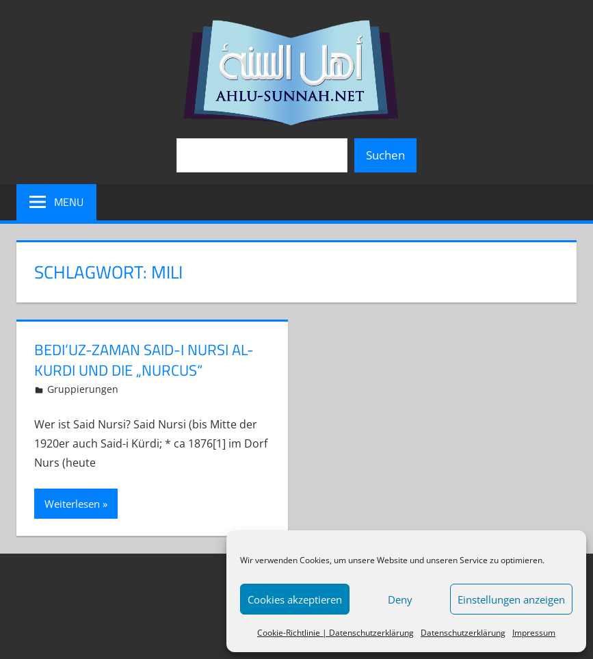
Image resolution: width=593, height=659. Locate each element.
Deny (400, 599)
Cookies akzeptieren (295, 599)
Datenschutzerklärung (463, 632)
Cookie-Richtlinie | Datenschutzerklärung (335, 632)
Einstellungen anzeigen (511, 599)
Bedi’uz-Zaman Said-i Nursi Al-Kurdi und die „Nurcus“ (144, 360)
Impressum (533, 632)
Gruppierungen (82, 389)
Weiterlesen (72, 504)
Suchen (385, 155)
